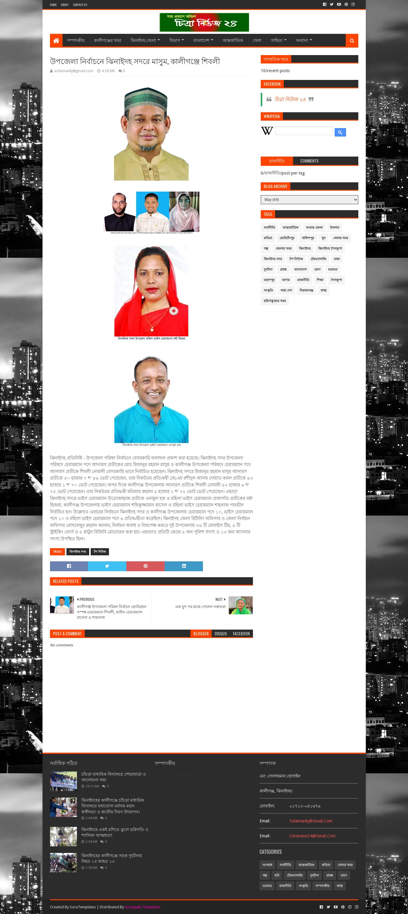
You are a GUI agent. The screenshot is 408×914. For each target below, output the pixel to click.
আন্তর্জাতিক (233, 40)
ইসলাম (334, 228)
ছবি (276, 875)
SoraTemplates (83, 907)
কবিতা (268, 238)
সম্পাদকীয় (75, 40)
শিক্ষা (320, 280)
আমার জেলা (314, 228)
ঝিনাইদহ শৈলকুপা (330, 249)
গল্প (266, 249)
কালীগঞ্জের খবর (107, 40)
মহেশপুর (269, 280)
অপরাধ (267, 865)
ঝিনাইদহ (305, 249)
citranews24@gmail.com (312, 835)
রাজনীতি (303, 280)
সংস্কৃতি (268, 290)
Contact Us (80, 4)
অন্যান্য (302, 40)
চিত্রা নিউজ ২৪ (290, 99)
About (65, 4)
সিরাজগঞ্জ (306, 290)
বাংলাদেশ (201, 40)
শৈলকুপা (336, 280)
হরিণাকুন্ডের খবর (275, 301)
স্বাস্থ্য (324, 290)
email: (265, 820)
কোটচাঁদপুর (287, 238)
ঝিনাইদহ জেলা (143, 40)
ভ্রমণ (317, 270)
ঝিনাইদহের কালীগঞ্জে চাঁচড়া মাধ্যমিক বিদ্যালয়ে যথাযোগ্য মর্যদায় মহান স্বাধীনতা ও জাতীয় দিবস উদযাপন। (112, 806)
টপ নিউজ (100, 551)
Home (53, 4)
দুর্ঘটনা (268, 270)
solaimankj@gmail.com (310, 820)
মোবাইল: (267, 806)
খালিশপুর (308, 238)
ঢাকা (337, 259)
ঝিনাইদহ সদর (77, 551)
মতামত (332, 270)
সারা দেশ (286, 290)
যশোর (286, 280)
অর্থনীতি (269, 228)
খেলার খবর (340, 238)
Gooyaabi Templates (142, 907)
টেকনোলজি (318, 259)
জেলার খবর (284, 249)
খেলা (257, 40)
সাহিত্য (277, 40)
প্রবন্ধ (283, 270)
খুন (323, 238)
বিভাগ (174, 40)
